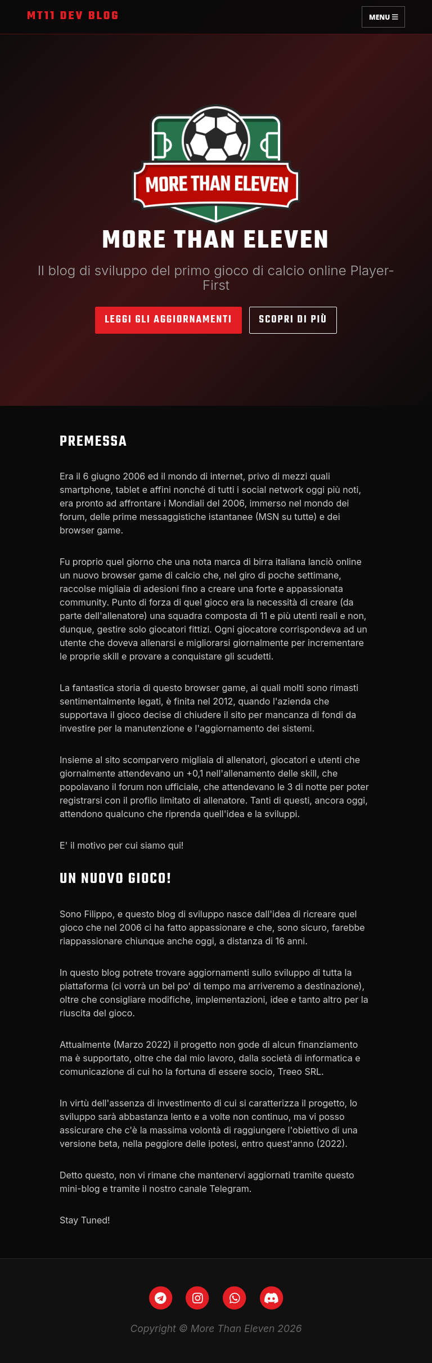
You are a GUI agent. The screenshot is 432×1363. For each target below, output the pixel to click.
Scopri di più (293, 320)
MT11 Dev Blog (73, 16)
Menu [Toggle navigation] (383, 16)
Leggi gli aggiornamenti (168, 320)
